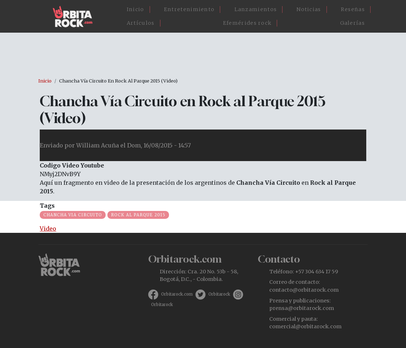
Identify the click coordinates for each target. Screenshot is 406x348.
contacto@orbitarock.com (304, 290)
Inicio (135, 9)
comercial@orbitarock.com (305, 326)
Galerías (352, 23)
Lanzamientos (256, 9)
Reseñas (353, 9)
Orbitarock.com (177, 294)
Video (48, 228)
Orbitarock (219, 294)
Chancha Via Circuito (72, 214)
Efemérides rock (247, 23)
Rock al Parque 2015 (138, 214)
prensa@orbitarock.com (301, 308)
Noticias (308, 9)
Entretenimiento (189, 9)
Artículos (141, 23)
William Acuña (97, 145)
